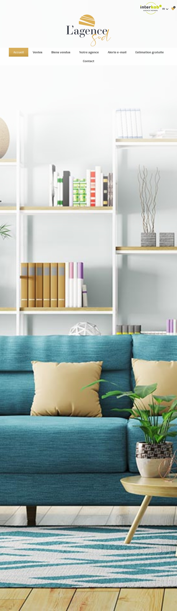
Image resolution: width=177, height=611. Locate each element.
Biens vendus (60, 52)
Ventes (37, 52)
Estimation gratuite (149, 52)
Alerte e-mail (117, 52)
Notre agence (89, 52)
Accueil (18, 52)
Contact (88, 61)
